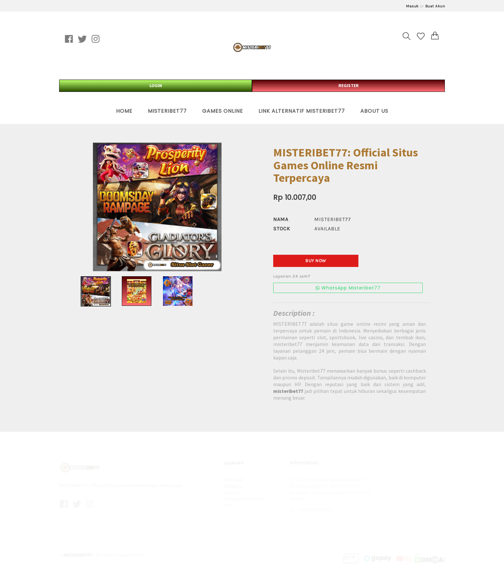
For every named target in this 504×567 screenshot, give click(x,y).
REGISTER (348, 85)
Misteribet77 (167, 111)
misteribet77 (332, 219)
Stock (281, 229)
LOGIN (155, 85)
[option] (157, 207)
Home (124, 111)
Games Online (222, 111)
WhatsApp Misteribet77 (348, 288)
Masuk (412, 6)
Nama (280, 219)
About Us (374, 111)
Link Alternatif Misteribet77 (301, 111)
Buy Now (315, 260)
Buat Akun (435, 6)
